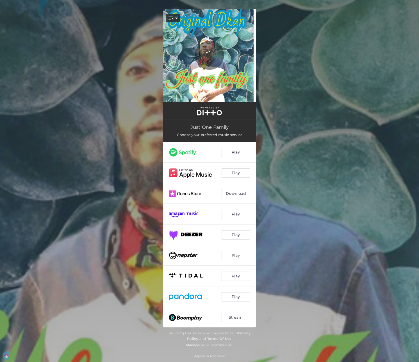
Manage (193, 345)
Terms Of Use (219, 338)
